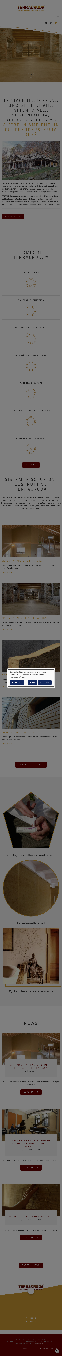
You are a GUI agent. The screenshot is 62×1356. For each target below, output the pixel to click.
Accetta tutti (44, 682)
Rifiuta (32, 682)
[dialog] (31, 678)
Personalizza (16, 682)
